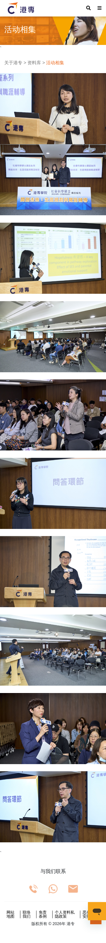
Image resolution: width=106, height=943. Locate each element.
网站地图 (10, 914)
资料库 (34, 62)
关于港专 (13, 62)
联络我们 (27, 914)
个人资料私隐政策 (65, 914)
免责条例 (43, 914)
